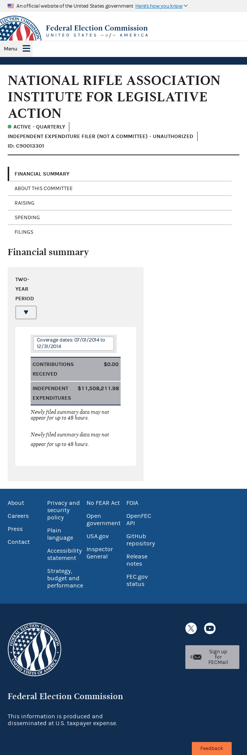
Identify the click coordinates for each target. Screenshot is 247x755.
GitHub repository (140, 540)
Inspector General (100, 553)
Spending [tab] (27, 218)
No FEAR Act (103, 503)
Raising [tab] (24, 203)
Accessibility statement (64, 554)
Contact (19, 542)
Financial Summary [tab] (42, 174)
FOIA (132, 503)
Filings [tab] (24, 232)
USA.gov (98, 536)
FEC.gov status (137, 580)
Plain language (60, 534)
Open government (104, 520)
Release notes (136, 560)
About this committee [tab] (44, 188)
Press (15, 529)
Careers (18, 516)
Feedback (211, 748)
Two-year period (24, 289)
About (16, 503)
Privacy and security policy (63, 510)
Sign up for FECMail (218, 657)
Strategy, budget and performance (65, 578)
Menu (10, 49)
